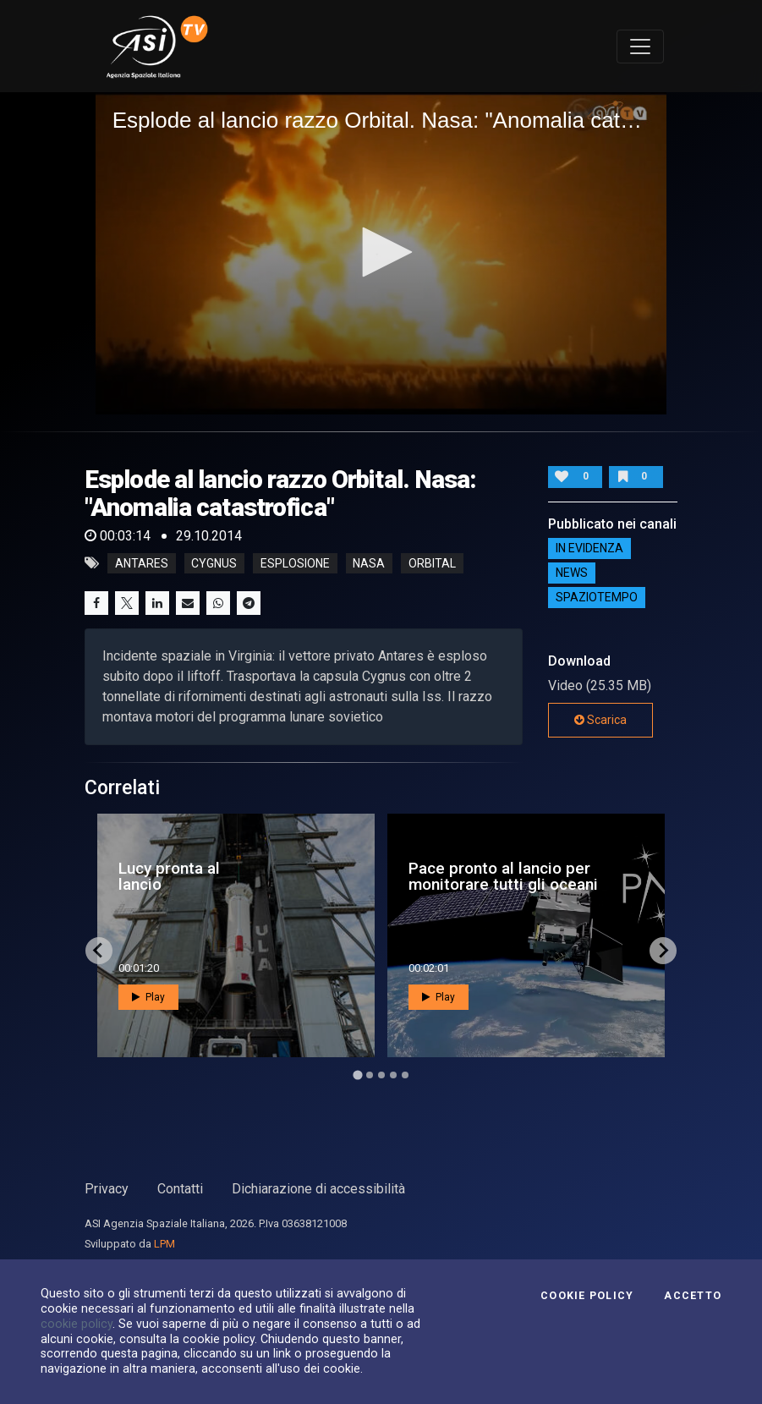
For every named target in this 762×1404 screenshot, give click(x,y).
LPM (164, 1243)
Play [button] (148, 997)
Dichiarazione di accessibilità (318, 1189)
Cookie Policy (586, 1296)
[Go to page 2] (369, 1075)
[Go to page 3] (381, 1075)
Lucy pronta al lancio (169, 876)
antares (141, 563)
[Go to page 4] (393, 1075)
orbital (432, 563)
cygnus (214, 563)
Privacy (107, 1189)
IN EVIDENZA (589, 549)
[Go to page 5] (405, 1075)
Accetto (692, 1296)
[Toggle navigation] (640, 46)
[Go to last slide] (98, 950)
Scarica (600, 720)
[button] (381, 252)
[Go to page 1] (357, 1074)
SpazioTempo (597, 598)
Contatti (180, 1189)
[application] (381, 253)
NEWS (572, 573)
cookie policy (76, 1323)
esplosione (295, 563)
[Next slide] (663, 950)
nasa (369, 563)
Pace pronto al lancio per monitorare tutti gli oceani (503, 876)
